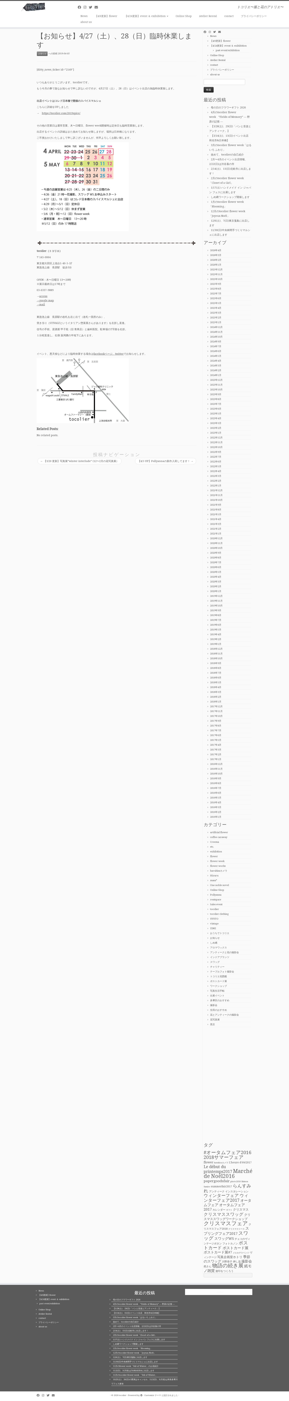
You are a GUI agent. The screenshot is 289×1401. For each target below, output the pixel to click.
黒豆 (212, 1024)
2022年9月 (215, 452)
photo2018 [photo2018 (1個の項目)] (235, 1181)
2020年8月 (215, 557)
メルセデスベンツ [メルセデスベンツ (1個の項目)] (241, 1253)
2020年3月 (215, 581)
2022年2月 (215, 480)
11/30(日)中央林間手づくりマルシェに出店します (135, 1362)
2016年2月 (215, 812)
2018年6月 (215, 677)
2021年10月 (216, 500)
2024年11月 (216, 332)
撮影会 (213, 1005)
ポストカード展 (218, 981)
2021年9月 (215, 504)
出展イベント (217, 995)
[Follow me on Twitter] (92, 7)
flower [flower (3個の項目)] (208, 1162)
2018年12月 (216, 648)
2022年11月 (216, 442)
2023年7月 (215, 404)
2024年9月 (215, 341)
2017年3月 (215, 749)
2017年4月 (215, 744)
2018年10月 (216, 658)
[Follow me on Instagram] (86, 7)
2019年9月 (215, 610)
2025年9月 (215, 284)
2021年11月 (216, 495)
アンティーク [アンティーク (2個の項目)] (216, 1191)
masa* (213, 880)
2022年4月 (215, 471)
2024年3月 (215, 365)
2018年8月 (215, 668)
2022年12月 (216, 437)
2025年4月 (215, 308)
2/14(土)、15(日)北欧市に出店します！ (130, 1331)
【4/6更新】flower (106, 16)
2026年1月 (215, 264)
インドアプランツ (219, 957)
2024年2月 (215, 370)
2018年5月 (215, 682)
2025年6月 (215, 298)
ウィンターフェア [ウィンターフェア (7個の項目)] (221, 1195)
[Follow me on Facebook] (80, 7)
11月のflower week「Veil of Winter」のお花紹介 (136, 1366)
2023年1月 (215, 432)
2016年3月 (215, 807)
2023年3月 (215, 423)
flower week (217, 861)
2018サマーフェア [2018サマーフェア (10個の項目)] (224, 1157)
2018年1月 (215, 701)
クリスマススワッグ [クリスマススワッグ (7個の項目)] (223, 1214)
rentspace (215, 899)
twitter (119, 353)
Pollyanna (215, 894)
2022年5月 (215, 466)
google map (46, 300)
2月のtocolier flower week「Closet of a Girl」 (134, 1335)
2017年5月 (215, 740)
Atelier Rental (208, 16)
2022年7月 (215, 456)
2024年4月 (215, 360)
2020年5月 (215, 572)
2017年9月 (215, 720)
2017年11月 (216, 711)
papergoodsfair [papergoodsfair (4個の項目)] (217, 1181)
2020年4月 (215, 576)
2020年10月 (216, 548)
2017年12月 (216, 706)
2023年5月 (215, 413)
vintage (214, 923)
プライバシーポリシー (254, 16)
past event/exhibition (228, 50)
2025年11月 (216, 274)
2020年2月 (215, 586)
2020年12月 (216, 538)
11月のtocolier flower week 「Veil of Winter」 (135, 1375)
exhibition (216, 851)
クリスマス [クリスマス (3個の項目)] (241, 1209)
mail (42, 304)
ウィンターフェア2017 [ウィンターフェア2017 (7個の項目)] (226, 1197)
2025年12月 (216, 269)
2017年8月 (215, 725)
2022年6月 (215, 461)
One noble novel (219, 885)
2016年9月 (215, 778)
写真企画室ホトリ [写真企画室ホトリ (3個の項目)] (229, 1257)
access (43, 296)
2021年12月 (216, 490)
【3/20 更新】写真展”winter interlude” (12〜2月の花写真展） (79, 461)
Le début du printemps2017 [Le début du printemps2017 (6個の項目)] (218, 1169)
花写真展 (215, 1019)
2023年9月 (215, 394)
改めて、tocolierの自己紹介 (227, 154)
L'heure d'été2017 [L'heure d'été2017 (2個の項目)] (240, 1162)
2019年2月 (215, 639)
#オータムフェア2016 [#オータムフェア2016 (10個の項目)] (227, 1152)
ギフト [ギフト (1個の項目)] (229, 1210)
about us (86, 21)
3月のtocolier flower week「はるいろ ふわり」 (135, 1317)
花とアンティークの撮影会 (224, 1014)
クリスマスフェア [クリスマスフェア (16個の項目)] (226, 1223)
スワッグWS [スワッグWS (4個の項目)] (224, 1239)
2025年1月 (215, 322)
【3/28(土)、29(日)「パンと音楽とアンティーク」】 (137, 1308)
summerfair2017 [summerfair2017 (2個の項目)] (221, 1186)
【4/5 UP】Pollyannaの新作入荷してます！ (165, 461)
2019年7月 (215, 620)
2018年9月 (215, 663)
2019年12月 (216, 596)
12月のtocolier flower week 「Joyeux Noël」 (134, 1353)
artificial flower (219, 832)
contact (229, 16)
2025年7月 (215, 293)
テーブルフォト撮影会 (222, 971)
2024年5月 (215, 356)
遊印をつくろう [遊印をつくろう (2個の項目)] (224, 1271)
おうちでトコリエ (219, 933)
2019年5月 (215, 629)
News (84, 16)
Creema (214, 842)
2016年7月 (215, 788)
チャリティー (217, 966)
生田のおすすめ (218, 1010)
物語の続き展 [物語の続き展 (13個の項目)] (227, 1266)
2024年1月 (215, 375)
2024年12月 (216, 327)
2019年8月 (215, 615)
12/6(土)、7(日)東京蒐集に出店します (130, 1357)
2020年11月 (216, 543)
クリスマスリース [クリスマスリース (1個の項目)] (236, 1229)
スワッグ (215, 962)
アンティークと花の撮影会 (224, 952)
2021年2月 (215, 528)
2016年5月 (215, 797)
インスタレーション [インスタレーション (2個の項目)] (236, 1191)
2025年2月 (215, 317)
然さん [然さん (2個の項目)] (207, 1266)
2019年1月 (215, 644)
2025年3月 (215, 312)
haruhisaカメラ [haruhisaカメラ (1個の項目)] (221, 1162)
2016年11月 (216, 768)
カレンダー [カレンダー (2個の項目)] (219, 1209)
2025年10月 (216, 279)
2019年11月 (216, 600)
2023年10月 (216, 389)
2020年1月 (215, 591)
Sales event (216, 904)
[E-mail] (97, 7)
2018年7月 (215, 672)
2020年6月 (215, 567)
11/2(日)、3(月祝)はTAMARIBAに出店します (133, 1370)
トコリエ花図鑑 (218, 976)
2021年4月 (215, 519)
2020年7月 (215, 562)
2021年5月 (215, 514)
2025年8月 (215, 288)
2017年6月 (215, 735)
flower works (218, 866)
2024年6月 (215, 351)
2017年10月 (216, 716)
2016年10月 (216, 773)
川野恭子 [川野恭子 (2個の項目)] (227, 1261)
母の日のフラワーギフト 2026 (228, 107)
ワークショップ (218, 986)
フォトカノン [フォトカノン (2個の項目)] (230, 1243)
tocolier (214, 909)
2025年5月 (215, 303)
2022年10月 (216, 447)
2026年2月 (215, 260)
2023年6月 (215, 408)
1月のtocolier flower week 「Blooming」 (132, 1348)
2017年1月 (215, 759)
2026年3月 (215, 255)
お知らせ (42, 53)
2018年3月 (215, 692)
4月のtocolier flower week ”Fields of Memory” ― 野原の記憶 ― (229, 117)
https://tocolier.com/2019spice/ (61, 113)
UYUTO (214, 918)
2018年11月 (216, 653)
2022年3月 (215, 476)
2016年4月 (215, 802)
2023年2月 (215, 428)
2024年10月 (216, 336)
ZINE (213, 928)
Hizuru (214, 875)
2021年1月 (215, 533)
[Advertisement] (228, 1084)
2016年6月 (215, 792)
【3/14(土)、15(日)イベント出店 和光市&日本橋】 (136, 1313)
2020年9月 (215, 552)
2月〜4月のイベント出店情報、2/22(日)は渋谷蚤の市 (137, 1326)
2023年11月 (216, 384)
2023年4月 (215, 418)
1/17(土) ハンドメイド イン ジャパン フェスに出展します (139, 1339)
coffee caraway (218, 837)
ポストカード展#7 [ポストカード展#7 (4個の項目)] (218, 1252)
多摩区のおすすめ (219, 1000)
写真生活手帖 (217, 990)
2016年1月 (215, 816)
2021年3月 (215, 524)
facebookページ (102, 353)
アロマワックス (218, 947)
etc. (212, 846)
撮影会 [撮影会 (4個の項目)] (246, 1261)
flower (214, 856)
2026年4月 (215, 250)
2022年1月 (215, 485)
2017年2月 (215, 754)
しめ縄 (213, 942)
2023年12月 (216, 380)
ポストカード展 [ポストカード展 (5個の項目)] (235, 1248)
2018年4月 (215, 687)
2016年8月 (215, 783)
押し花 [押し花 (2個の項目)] (237, 1261)
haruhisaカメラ (218, 870)
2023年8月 (215, 399)
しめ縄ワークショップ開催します (230, 197)
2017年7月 (215, 730)
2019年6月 (215, 624)
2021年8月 (215, 509)
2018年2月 (215, 696)
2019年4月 (215, 634)
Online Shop (184, 16)
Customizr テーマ (152, 1395)
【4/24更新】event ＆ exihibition (146, 16)
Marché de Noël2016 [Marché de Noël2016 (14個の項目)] (228, 1173)
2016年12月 (216, 764)
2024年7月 (215, 346)
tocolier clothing (219, 914)
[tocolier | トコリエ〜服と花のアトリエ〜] (33, 7)
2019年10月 (216, 605)
